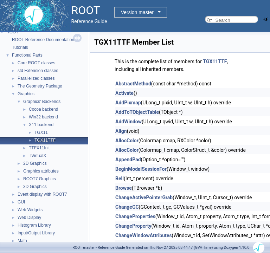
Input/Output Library (36, 233)
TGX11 (41, 132)
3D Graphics (35, 186)
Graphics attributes (41, 171)
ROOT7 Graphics (39, 178)
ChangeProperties (135, 216)
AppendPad (128, 159)
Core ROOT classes (36, 62)
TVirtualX (37, 155)
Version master (137, 12)
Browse (123, 188)
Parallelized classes (36, 78)
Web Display (29, 217)
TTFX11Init (39, 147)
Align (121, 131)
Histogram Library (34, 225)
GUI (21, 202)
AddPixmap (128, 102)
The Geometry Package (40, 86)
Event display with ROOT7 (42, 194)
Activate (124, 93)
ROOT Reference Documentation (43, 39)
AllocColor (127, 140)
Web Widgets (30, 209)
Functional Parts (27, 55)
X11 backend (41, 124)
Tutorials (20, 47)
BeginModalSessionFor (141, 169)
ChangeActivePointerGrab (144, 197)
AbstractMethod (133, 83)
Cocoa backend (43, 109)
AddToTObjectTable (137, 112)
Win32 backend (43, 117)
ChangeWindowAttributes (143, 235)
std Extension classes (38, 70)
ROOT (12, 32)
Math (22, 240)
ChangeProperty (133, 226)
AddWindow (128, 121)
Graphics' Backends (41, 101)
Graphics (26, 93)
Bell (119, 178)
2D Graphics (35, 163)
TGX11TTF (45, 140)
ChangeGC (127, 207)
